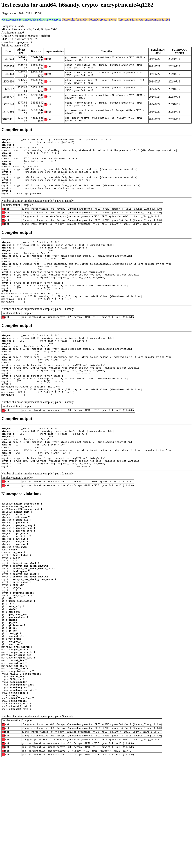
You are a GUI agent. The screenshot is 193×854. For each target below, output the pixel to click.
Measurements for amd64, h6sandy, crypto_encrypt (31, 19)
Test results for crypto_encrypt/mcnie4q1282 (144, 19)
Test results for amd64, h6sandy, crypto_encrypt (89, 19)
